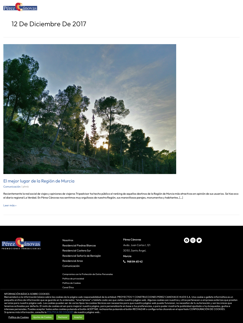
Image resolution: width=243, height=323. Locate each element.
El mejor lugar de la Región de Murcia (38, 181)
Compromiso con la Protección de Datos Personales (87, 274)
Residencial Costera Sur (76, 250)
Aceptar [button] (78, 317)
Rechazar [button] (63, 317)
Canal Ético (68, 287)
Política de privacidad (73, 278)
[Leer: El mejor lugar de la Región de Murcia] (89, 108)
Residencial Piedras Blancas (79, 245)
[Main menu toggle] (235, 8)
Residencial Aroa (72, 260)
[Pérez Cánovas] (20, 7)
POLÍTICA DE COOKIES (60, 312)
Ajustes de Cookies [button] (42, 317)
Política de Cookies (71, 283)
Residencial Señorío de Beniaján (81, 255)
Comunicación (12, 186)
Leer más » (9, 205)
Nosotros (67, 240)
